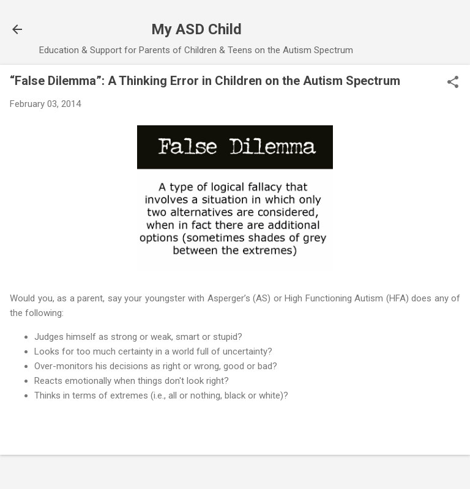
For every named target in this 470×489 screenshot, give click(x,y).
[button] (453, 83)
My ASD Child (196, 29)
